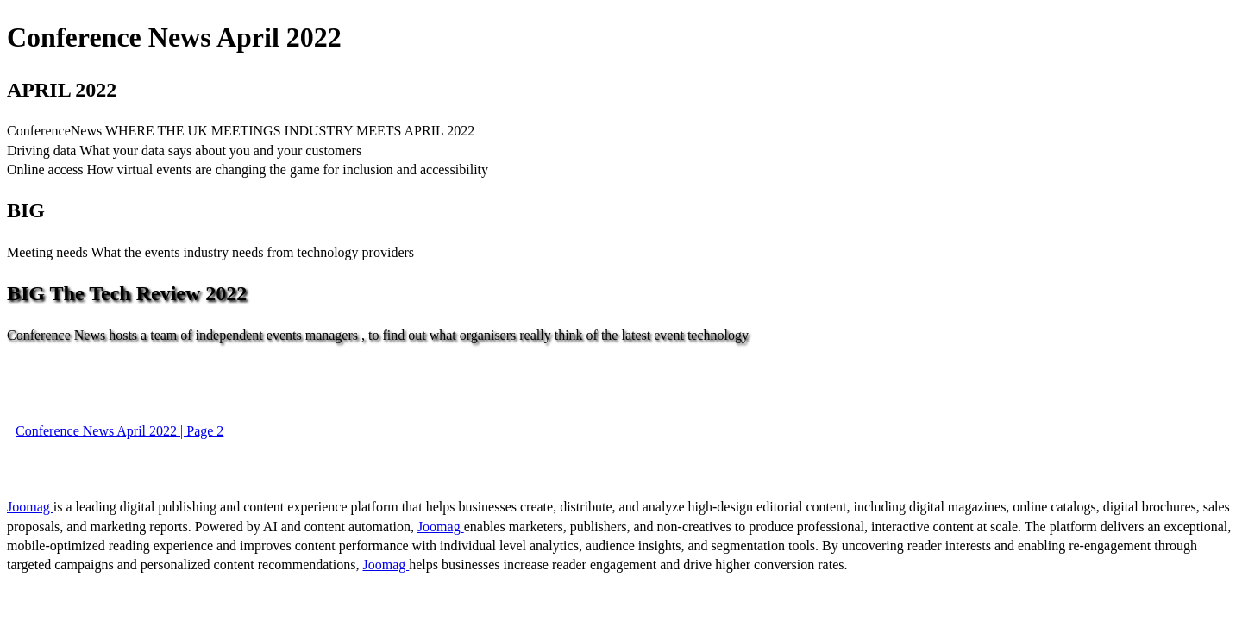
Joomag (30, 506)
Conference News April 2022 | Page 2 (119, 430)
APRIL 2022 (61, 89)
